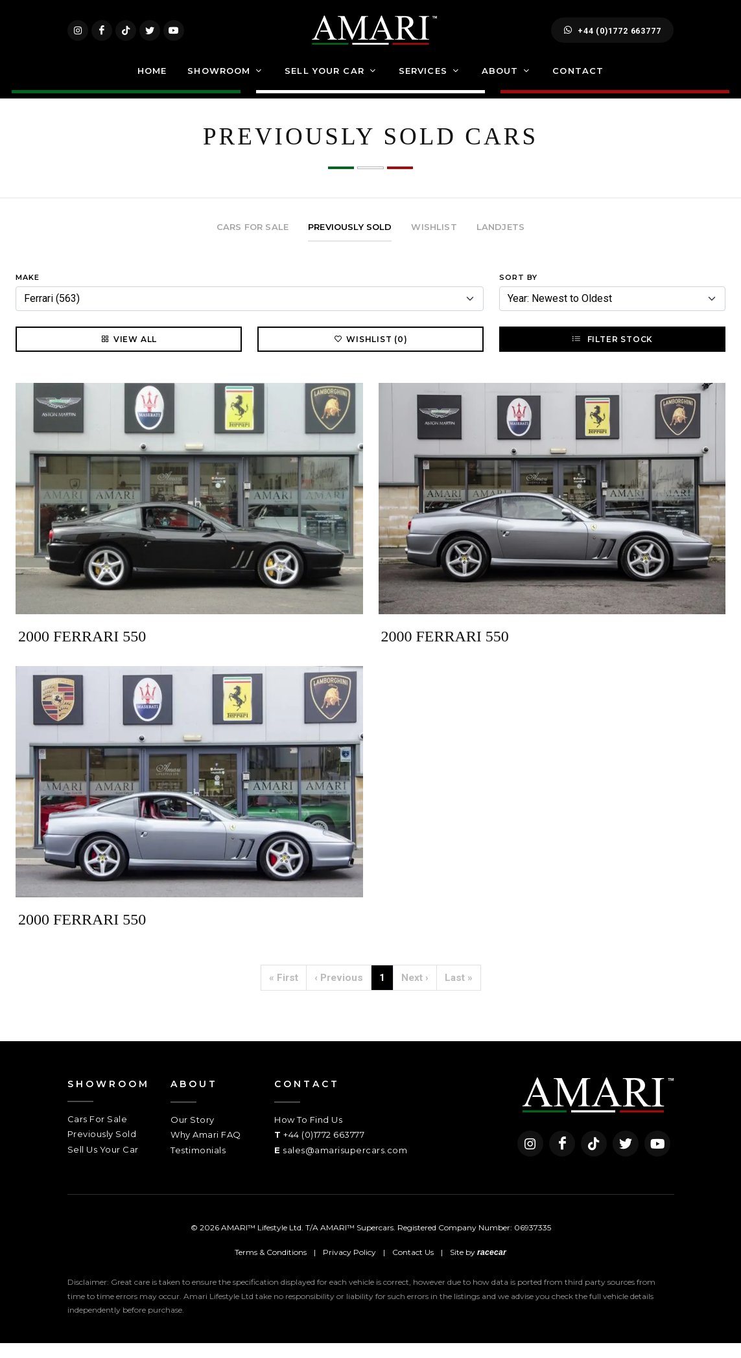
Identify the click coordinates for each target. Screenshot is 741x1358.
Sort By (518, 292)
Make (28, 292)
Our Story (193, 1134)
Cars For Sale (97, 1134)
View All (128, 353)
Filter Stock (612, 353)
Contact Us (413, 1267)
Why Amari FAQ (206, 1149)
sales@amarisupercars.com (345, 1165)
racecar (491, 1267)
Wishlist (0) (370, 353)
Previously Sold (102, 1149)
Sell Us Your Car (103, 1164)
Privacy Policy (349, 1267)
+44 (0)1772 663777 (612, 37)
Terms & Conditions (271, 1267)
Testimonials (198, 1165)
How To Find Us (308, 1134)
